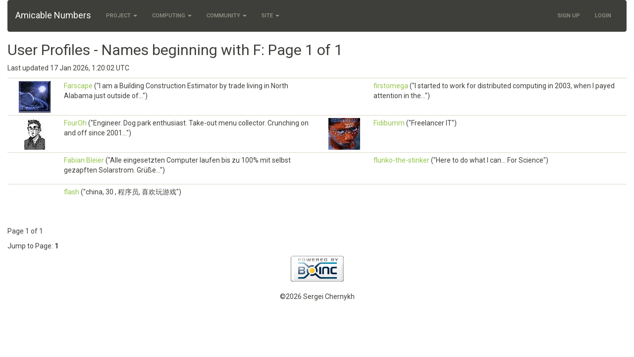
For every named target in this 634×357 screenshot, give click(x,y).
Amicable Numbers (53, 15)
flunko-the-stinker (401, 160)
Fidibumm (389, 123)
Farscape (78, 86)
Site (270, 15)
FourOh (75, 123)
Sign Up (569, 15)
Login (603, 15)
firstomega (390, 86)
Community (227, 15)
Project (121, 15)
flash (71, 192)
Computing (172, 15)
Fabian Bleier (84, 160)
